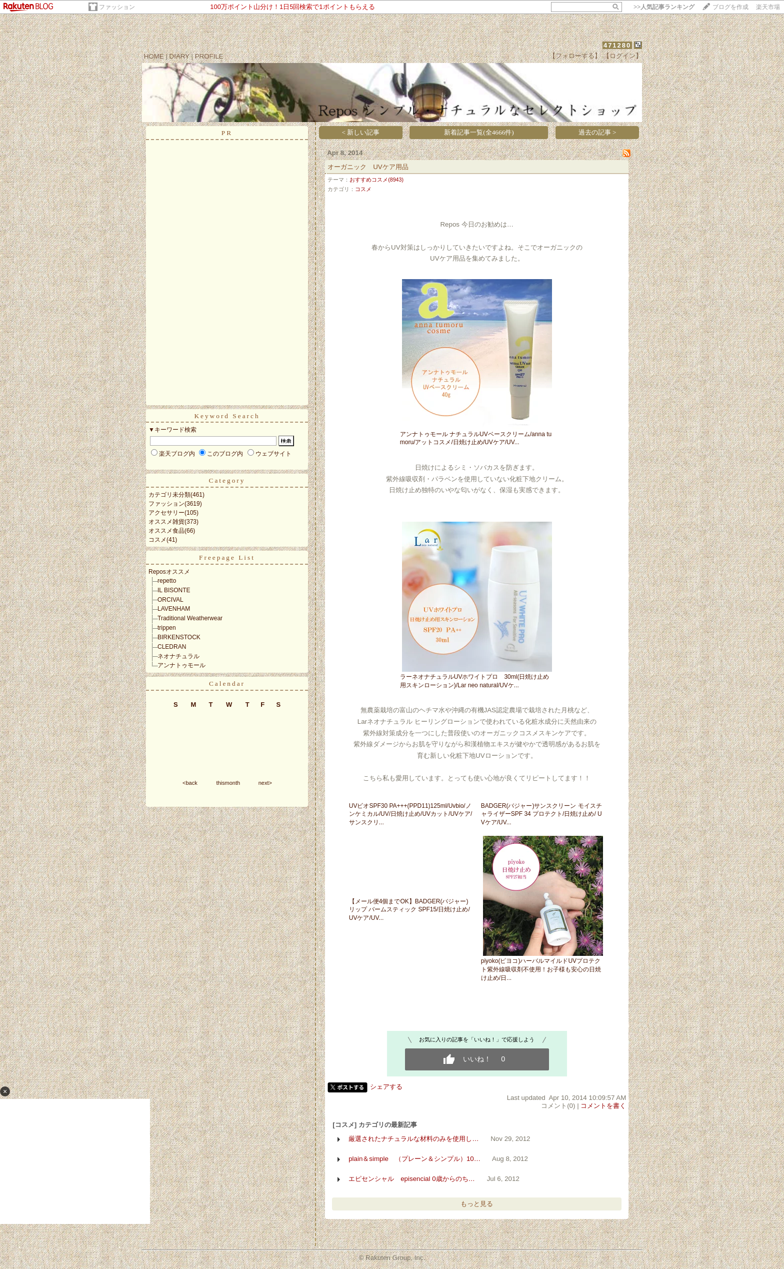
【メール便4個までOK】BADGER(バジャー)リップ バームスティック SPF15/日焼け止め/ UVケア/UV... (409, 910)
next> (265, 783)
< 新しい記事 (361, 132)
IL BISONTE (174, 590)
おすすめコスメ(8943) (377, 180)
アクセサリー (166, 512)
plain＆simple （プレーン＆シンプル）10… (414, 1158)
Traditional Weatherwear (190, 618)
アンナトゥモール (182, 665)
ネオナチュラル (179, 656)
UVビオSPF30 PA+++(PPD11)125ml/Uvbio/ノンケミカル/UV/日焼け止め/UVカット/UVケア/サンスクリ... (410, 814)
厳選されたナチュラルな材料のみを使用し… (413, 1138)
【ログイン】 (622, 56)
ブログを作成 (730, 7)
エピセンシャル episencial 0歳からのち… (411, 1178)
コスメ (157, 539)
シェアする (386, 1086)
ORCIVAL (171, 599)
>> (664, 7)
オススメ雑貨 (166, 521)
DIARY (180, 56)
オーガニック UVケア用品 (368, 167)
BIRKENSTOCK (179, 637)
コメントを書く (603, 1105)
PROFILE (209, 56)
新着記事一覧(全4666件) (479, 132)
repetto (167, 580)
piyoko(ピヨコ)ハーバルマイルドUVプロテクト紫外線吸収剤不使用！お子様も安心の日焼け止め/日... (541, 969)
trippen (167, 627)
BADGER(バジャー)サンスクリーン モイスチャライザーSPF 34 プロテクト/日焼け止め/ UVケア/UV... (541, 814)
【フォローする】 (575, 56)
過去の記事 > (597, 132)
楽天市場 (768, 7)
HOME (154, 56)
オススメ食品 (166, 530)
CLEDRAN (172, 646)
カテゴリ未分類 (169, 494)
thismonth (228, 783)
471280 (617, 45)
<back (190, 783)
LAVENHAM (174, 608)
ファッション (117, 7)
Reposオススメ (169, 571)
